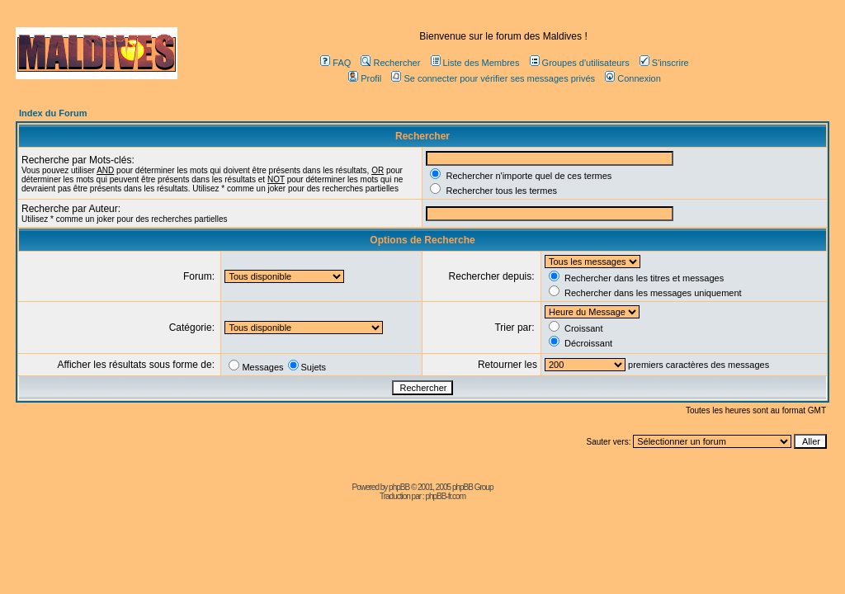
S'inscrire (664, 63)
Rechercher (390, 63)
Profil (364, 78)
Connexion (633, 78)
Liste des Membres (475, 63)
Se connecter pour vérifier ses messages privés (493, 78)
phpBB (399, 487)
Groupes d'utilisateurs (580, 63)
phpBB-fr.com (445, 496)
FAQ (335, 63)
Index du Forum (53, 113)
